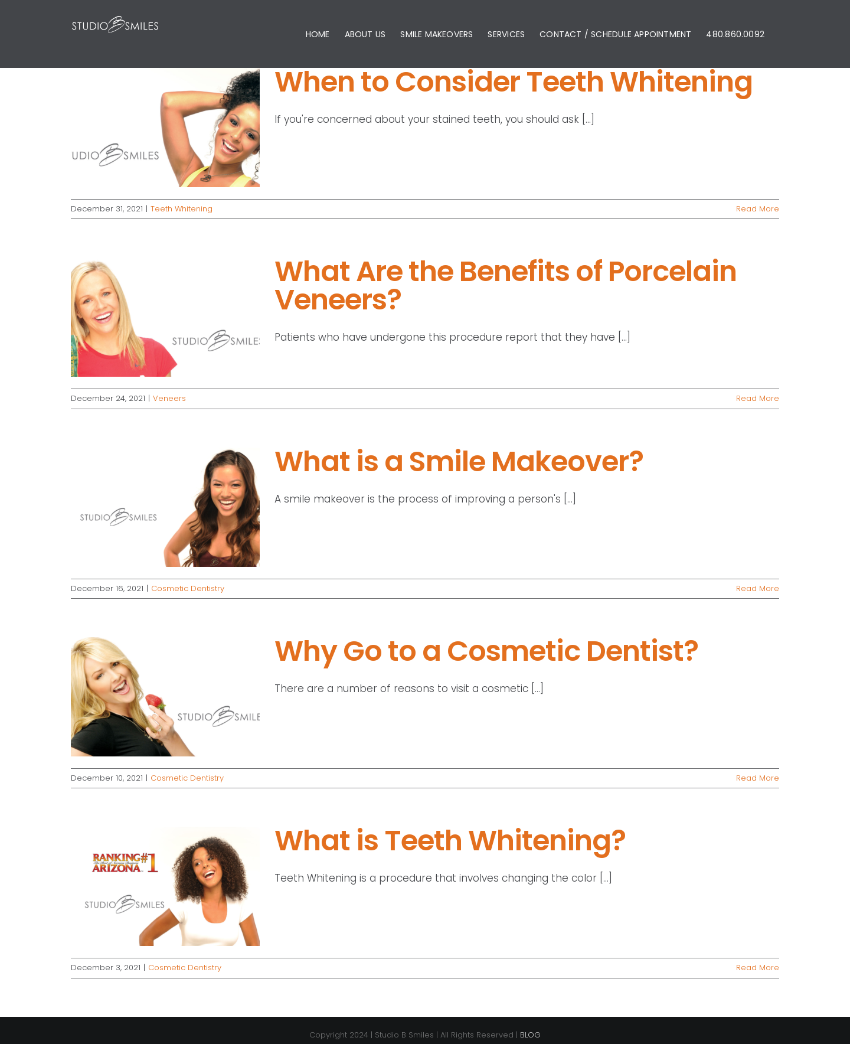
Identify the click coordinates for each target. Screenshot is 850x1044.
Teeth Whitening (181, 208)
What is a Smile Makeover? (458, 461)
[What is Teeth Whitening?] (165, 886)
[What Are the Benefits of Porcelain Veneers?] (165, 317)
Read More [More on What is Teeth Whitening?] (757, 967)
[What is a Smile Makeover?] (165, 507)
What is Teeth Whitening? (450, 840)
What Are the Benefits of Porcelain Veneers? (505, 285)
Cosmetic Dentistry (187, 588)
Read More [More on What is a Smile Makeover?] (757, 588)
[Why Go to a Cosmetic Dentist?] (165, 696)
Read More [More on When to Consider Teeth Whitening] (757, 208)
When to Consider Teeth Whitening (513, 82)
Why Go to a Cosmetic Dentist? (486, 651)
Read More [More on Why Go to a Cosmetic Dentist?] (757, 778)
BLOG (530, 1034)
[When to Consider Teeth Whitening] (165, 127)
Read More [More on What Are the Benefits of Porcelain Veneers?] (757, 398)
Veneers (169, 398)
